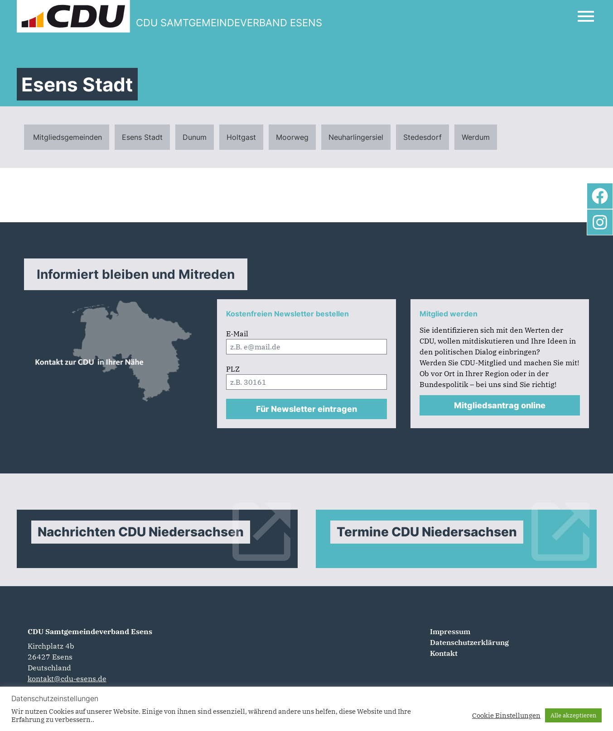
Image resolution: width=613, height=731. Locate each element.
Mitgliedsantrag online (499, 405)
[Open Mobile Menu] (586, 16)
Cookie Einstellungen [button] (506, 716)
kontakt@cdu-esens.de (67, 678)
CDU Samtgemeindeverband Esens (90, 631)
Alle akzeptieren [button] (573, 715)
